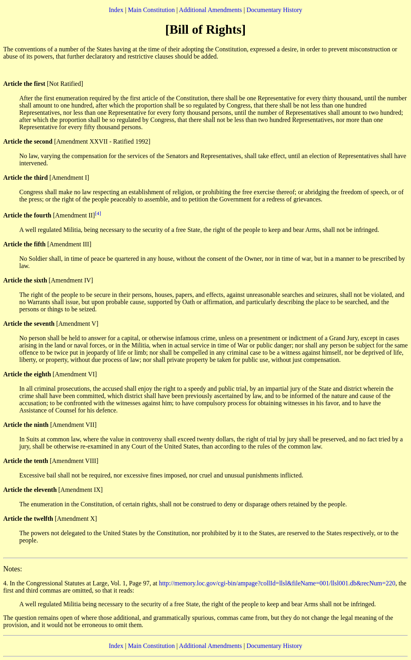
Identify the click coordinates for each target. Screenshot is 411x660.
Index (116, 9)
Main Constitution (151, 9)
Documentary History (274, 9)
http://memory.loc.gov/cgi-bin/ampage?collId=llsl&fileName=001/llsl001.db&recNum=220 (277, 583)
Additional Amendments (210, 9)
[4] (98, 213)
